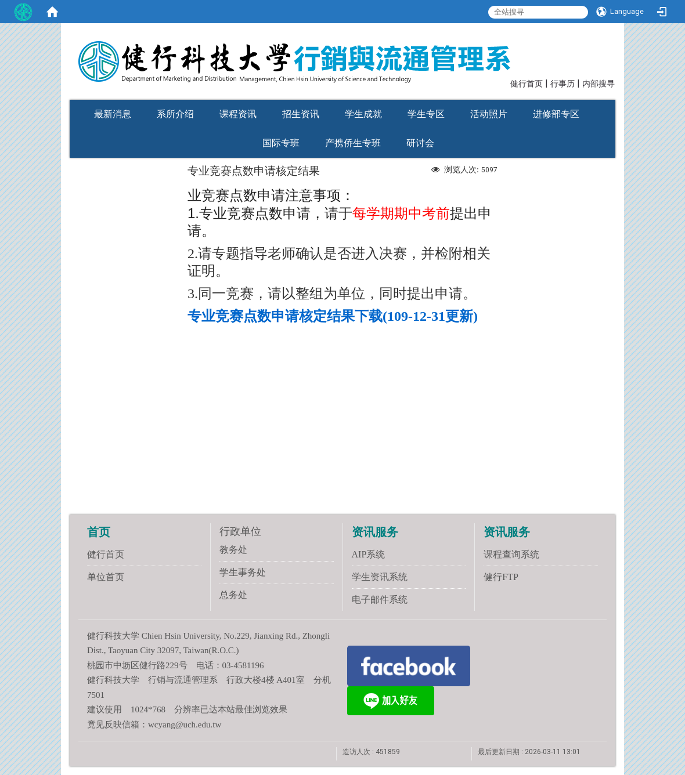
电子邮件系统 (380, 599)
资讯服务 (375, 532)
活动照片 (488, 113)
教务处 (233, 550)
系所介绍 (175, 113)
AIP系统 (368, 554)
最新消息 (112, 113)
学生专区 (426, 113)
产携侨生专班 (353, 143)
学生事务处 (242, 572)
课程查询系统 (511, 554)
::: (505, 82)
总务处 (233, 595)
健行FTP (501, 577)
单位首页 (105, 577)
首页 (98, 532)
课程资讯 (238, 113)
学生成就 (363, 113)
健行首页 (526, 83)
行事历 (562, 83)
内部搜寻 (598, 83)
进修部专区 (556, 113)
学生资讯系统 (380, 577)
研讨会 (420, 143)
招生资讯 (300, 113)
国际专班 (281, 143)
